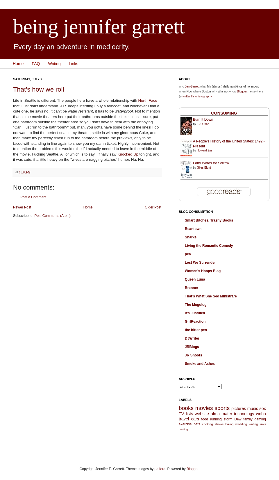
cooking (207, 424)
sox (263, 408)
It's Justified (195, 313)
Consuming (224, 113)
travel (184, 419)
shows (219, 424)
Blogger (242, 91)
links (263, 424)
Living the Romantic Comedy (209, 246)
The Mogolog (196, 305)
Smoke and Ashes (200, 364)
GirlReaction (195, 322)
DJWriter (192, 338)
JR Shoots (193, 355)
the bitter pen (196, 330)
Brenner (191, 288)
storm (228, 419)
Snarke (190, 237)
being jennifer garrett (99, 26)
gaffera (160, 469)
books (186, 408)
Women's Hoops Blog (203, 271)
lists (189, 413)
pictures (238, 408)
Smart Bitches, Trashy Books (209, 220)
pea (188, 254)
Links (73, 63)
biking (229, 424)
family (247, 419)
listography (205, 96)
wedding (241, 424)
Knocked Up (127, 154)
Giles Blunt (204, 167)
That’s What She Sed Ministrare (211, 296)
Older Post (153, 207)
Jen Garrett (192, 86)
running (216, 419)
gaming (260, 419)
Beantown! (194, 229)
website (202, 413)
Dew (238, 419)
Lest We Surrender (200, 262)
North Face (147, 100)
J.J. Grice (203, 124)
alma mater (221, 413)
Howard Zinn (205, 150)
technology (244, 413)
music (252, 408)
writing (253, 424)
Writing (54, 63)
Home (18, 63)
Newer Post (22, 207)
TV (181, 413)
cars (195, 419)
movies (204, 408)
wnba (261, 413)
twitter (186, 96)
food (204, 419)
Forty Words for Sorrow (211, 163)
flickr (194, 96)
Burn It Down (203, 119)
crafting (183, 429)
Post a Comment (33, 197)
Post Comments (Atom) (52, 216)
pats (197, 424)
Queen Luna (195, 279)
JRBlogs (192, 347)
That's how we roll (38, 89)
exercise (185, 424)
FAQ (36, 63)
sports (222, 408)
